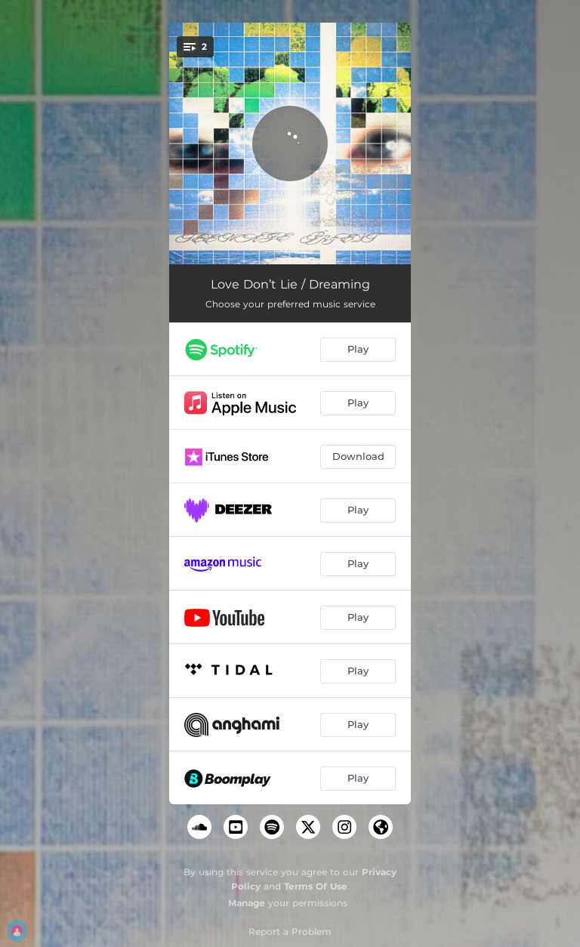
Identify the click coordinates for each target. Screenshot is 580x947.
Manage (246, 902)
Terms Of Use (315, 886)
